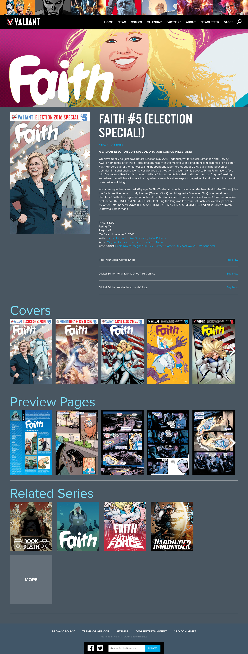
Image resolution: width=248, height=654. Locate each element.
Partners (173, 22)
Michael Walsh (186, 246)
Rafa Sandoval (206, 246)
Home (108, 22)
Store (228, 22)
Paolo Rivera (123, 246)
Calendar (154, 22)
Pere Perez (136, 242)
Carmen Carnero (165, 246)
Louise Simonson (136, 238)
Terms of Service (95, 631)
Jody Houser (116, 238)
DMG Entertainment (151, 631)
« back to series (111, 144)
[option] (31, 351)
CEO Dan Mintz (185, 631)
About (191, 22)
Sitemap (122, 631)
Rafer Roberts (157, 238)
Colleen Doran (153, 242)
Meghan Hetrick (117, 242)
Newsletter (210, 22)
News (122, 22)
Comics (136, 22)
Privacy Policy (63, 631)
